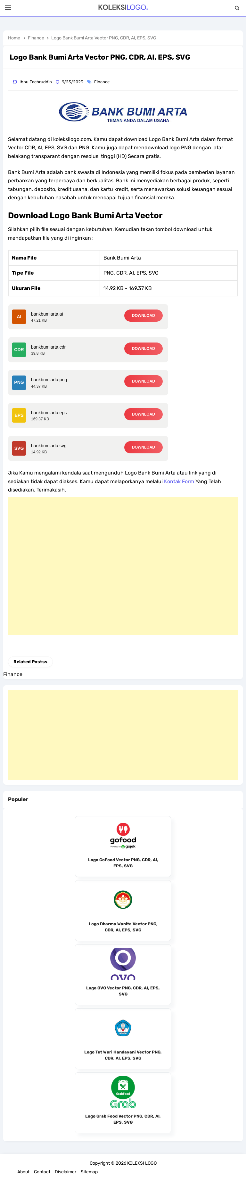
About (23, 1172)
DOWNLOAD (143, 315)
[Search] (237, 8)
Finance (102, 81)
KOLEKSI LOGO (142, 1163)
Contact (42, 1172)
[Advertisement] (123, 566)
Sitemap (89, 1172)
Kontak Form (179, 481)
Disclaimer (65, 1172)
